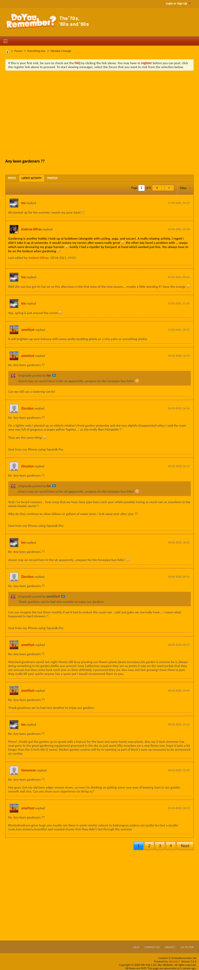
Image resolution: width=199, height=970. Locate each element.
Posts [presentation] (12, 178)
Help (136, 947)
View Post (54, 375)
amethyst (27, 330)
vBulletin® (175, 961)
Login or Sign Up (178, 3)
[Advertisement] (103, 114)
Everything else (36, 51)
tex (23, 203)
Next (185, 845)
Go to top (187, 947)
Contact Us (152, 947)
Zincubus (27, 408)
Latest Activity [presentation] (32, 178)
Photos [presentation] (53, 178)
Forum (18, 51)
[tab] (12, 178)
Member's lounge (60, 51)
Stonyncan (28, 770)
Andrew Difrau (31, 229)
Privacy (170, 947)
